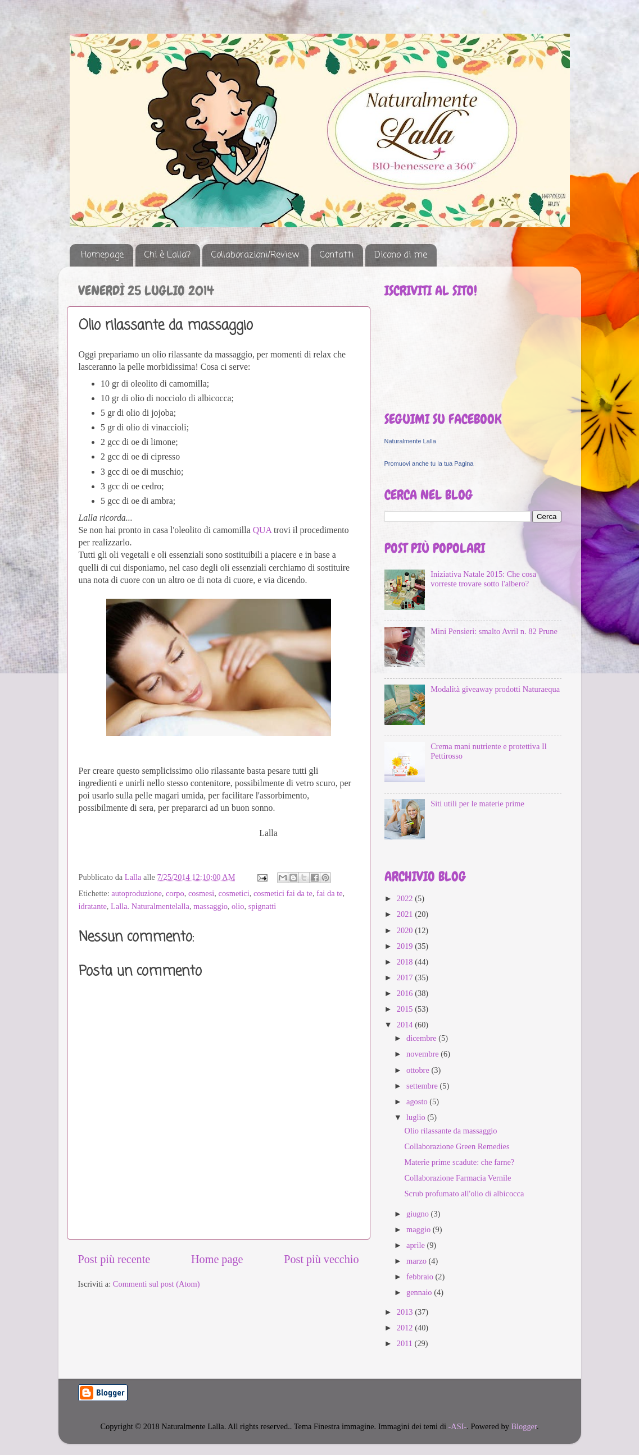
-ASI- (457, 1426)
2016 (406, 993)
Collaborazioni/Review (255, 255)
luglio (416, 1117)
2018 (406, 961)
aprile (416, 1245)
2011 (406, 1343)
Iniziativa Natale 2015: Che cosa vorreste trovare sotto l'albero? (483, 579)
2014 (406, 1024)
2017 (406, 977)
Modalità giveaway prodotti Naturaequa (495, 689)
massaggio (210, 906)
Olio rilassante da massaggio (450, 1130)
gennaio (420, 1292)
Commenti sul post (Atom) (156, 1283)
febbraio (421, 1276)
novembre (423, 1053)
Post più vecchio (321, 1259)
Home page (217, 1259)
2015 (406, 1008)
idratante (93, 906)
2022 (406, 898)
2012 (406, 1327)
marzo (417, 1260)
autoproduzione (136, 893)
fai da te (329, 893)
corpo (175, 893)
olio (238, 906)
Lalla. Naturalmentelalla (150, 906)
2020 (406, 930)
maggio (419, 1229)
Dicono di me (400, 255)
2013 (406, 1311)
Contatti (337, 255)
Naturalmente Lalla (410, 441)
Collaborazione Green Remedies (456, 1146)
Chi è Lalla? (167, 255)
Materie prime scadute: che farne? (459, 1162)
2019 (406, 946)
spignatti (262, 906)
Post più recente (114, 1259)
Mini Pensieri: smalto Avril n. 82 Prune (494, 631)
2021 (406, 914)
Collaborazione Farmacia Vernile (457, 1177)
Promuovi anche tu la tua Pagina (429, 463)
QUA (262, 530)
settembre (423, 1085)
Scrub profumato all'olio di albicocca (464, 1193)
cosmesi (201, 893)
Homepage (102, 255)
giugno (418, 1213)
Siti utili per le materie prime (477, 803)
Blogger (524, 1426)
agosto (417, 1101)
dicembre (422, 1038)
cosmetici (234, 893)
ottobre (418, 1070)
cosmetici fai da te (282, 893)
